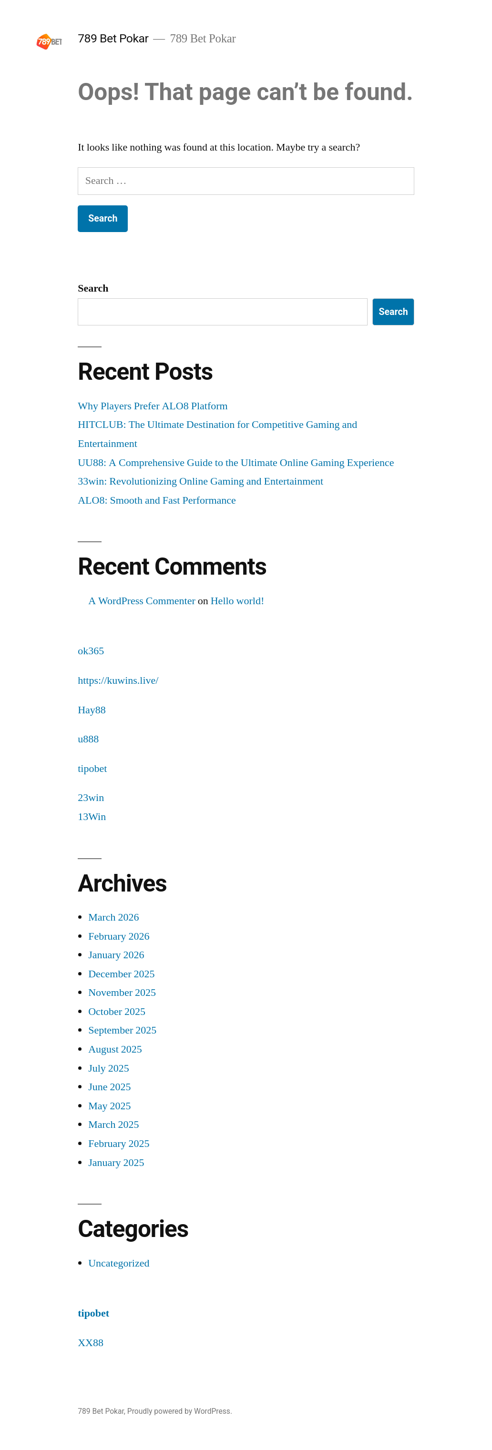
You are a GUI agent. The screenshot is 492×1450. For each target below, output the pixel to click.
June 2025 (109, 1087)
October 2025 (116, 1011)
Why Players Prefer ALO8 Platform (152, 406)
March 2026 (113, 917)
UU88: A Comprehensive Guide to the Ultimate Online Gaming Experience (236, 462)
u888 (88, 739)
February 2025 (118, 1143)
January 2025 (116, 1162)
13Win (92, 816)
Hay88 (92, 710)
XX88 (90, 1342)
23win (91, 797)
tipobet (92, 768)
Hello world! (238, 601)
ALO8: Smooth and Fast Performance (157, 500)
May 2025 (109, 1106)
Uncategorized (118, 1263)
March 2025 (113, 1124)
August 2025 (115, 1049)
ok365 (91, 651)
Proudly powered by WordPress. (179, 1411)
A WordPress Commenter (141, 601)
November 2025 (122, 992)
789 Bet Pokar (113, 38)
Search (93, 288)
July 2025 (108, 1068)
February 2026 (118, 936)
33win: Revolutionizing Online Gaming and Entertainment (200, 481)
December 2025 (121, 974)
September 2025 (122, 1030)
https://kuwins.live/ (118, 680)
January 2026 (116, 955)
